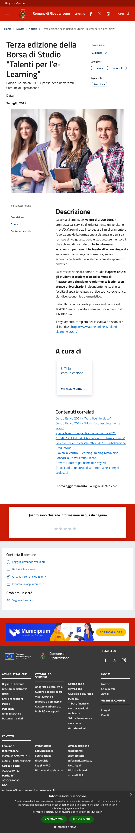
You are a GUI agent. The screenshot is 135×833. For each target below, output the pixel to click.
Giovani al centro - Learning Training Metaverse (87, 452)
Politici (6, 704)
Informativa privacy (80, 760)
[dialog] (67, 812)
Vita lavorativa (44, 696)
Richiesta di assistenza (49, 770)
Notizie (33, 29)
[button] (67, 827)
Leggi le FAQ (42, 765)
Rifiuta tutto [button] (81, 819)
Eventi (105, 715)
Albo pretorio (76, 755)
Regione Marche (15, 3)
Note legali (74, 765)
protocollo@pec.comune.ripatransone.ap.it (28, 790)
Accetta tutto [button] (54, 819)
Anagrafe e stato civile (49, 687)
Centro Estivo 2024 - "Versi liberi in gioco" (83, 418)
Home (7, 29)
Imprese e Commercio (48, 701)
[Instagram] (106, 13)
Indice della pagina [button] (21, 206)
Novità (20, 29)
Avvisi (105, 694)
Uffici (5, 694)
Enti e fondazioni (12, 699)
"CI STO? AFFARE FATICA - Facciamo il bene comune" (90, 438)
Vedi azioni (100, 53)
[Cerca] (128, 13)
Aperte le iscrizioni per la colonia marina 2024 (86, 433)
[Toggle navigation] (7, 13)
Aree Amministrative (14, 689)
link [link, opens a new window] (101, 811)
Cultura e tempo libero (49, 692)
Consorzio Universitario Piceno (76, 457)
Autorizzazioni (77, 728)
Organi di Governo (13, 684)
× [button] (131, 794)
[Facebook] (89, 13)
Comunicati (108, 689)
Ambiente (74, 713)
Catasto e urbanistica (48, 706)
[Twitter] (98, 13)
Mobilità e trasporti (47, 711)
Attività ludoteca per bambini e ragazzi (81, 462)
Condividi (99, 45)
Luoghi (105, 710)
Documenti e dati (12, 718)
